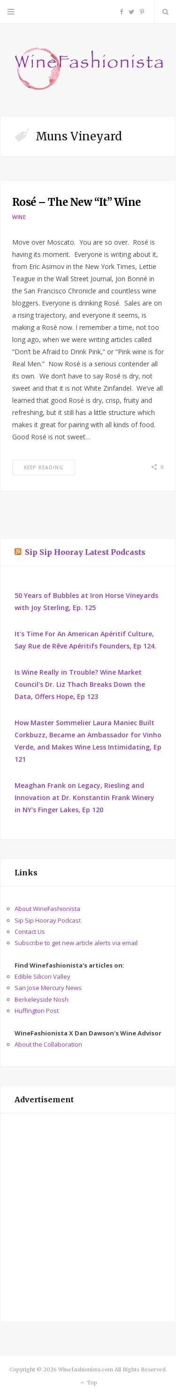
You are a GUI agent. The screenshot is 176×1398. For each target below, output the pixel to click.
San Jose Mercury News (48, 987)
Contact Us (30, 931)
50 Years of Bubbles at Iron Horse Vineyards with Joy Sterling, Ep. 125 (86, 601)
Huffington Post (37, 1010)
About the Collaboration (48, 1044)
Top (88, 1383)
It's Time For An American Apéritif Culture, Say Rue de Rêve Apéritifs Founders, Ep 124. (85, 639)
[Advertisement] (88, 1217)
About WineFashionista (47, 908)
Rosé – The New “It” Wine (76, 202)
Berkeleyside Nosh (42, 999)
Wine (19, 216)
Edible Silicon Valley (42, 976)
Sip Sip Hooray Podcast (48, 920)
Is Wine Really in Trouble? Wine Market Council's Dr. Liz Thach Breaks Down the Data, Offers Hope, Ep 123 (80, 684)
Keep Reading (43, 467)
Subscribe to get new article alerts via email (76, 943)
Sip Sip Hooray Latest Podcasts (85, 552)
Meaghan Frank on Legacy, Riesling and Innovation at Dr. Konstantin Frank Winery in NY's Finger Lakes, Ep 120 (84, 797)
